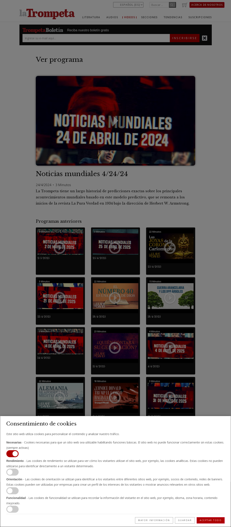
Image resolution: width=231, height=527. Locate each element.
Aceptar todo (211, 520)
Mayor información (154, 520)
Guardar (185, 520)
